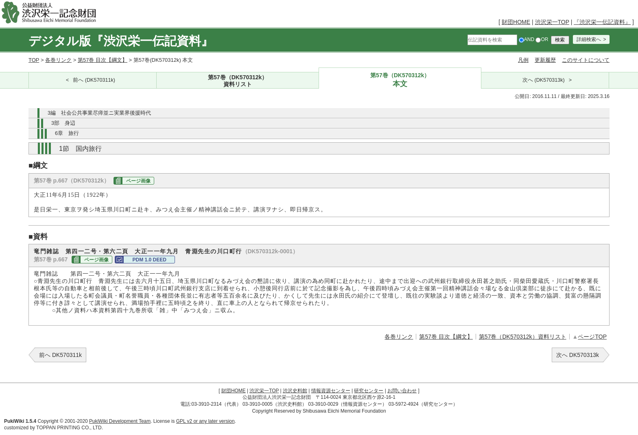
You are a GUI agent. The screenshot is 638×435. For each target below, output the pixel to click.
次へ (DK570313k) (543, 80)
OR (541, 39)
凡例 (523, 60)
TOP (33, 60)
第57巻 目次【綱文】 (102, 60)
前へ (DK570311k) (94, 80)
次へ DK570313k (577, 355)
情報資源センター (330, 391)
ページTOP (592, 336)
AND (526, 39)
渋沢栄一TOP (552, 22)
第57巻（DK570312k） (238, 81)
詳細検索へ (589, 39)
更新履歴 (545, 60)
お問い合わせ (402, 391)
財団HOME (516, 22)
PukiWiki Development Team (120, 421)
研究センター (368, 391)
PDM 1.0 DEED (149, 260)
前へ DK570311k (60, 355)
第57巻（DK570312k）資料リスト (522, 336)
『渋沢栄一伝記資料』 (602, 22)
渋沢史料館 (295, 391)
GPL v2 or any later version (205, 421)
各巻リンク (58, 60)
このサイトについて (586, 60)
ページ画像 (138, 181)
